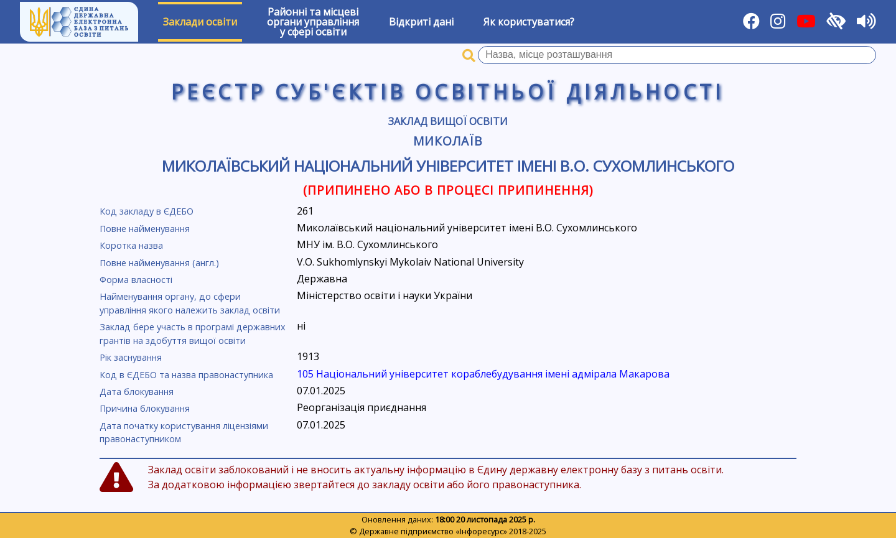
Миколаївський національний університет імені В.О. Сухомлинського (448, 165)
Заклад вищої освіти (448, 121)
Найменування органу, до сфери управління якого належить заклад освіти (190, 303)
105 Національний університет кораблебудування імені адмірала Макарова (483, 374)
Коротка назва (131, 245)
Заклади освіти (200, 22)
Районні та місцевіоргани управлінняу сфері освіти (313, 22)
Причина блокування (145, 408)
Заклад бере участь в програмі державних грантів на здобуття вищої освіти (193, 333)
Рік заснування (131, 357)
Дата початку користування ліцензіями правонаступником (184, 432)
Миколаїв (448, 140)
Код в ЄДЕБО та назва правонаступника (186, 375)
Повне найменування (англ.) (159, 263)
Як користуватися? (528, 22)
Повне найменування (145, 228)
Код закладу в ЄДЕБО (147, 211)
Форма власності (136, 279)
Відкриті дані (421, 22)
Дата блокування (137, 391)
